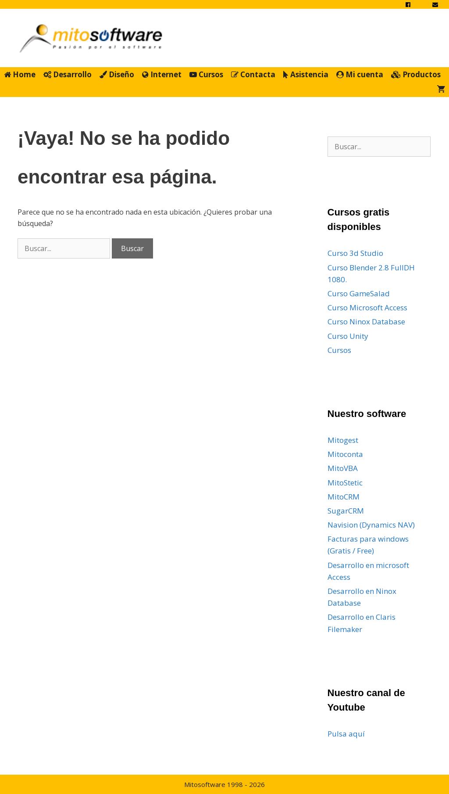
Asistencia (305, 74)
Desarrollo (67, 74)
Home (20, 74)
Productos (416, 74)
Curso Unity (348, 336)
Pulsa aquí (346, 734)
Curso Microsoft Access (367, 307)
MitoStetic (345, 483)
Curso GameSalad (359, 293)
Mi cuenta (359, 74)
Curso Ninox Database (366, 321)
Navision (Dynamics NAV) (371, 525)
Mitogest (343, 440)
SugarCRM (346, 511)
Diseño (117, 74)
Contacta (253, 74)
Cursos (206, 74)
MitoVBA (343, 468)
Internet (162, 74)
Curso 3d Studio (355, 253)
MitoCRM (344, 497)
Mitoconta (345, 454)
